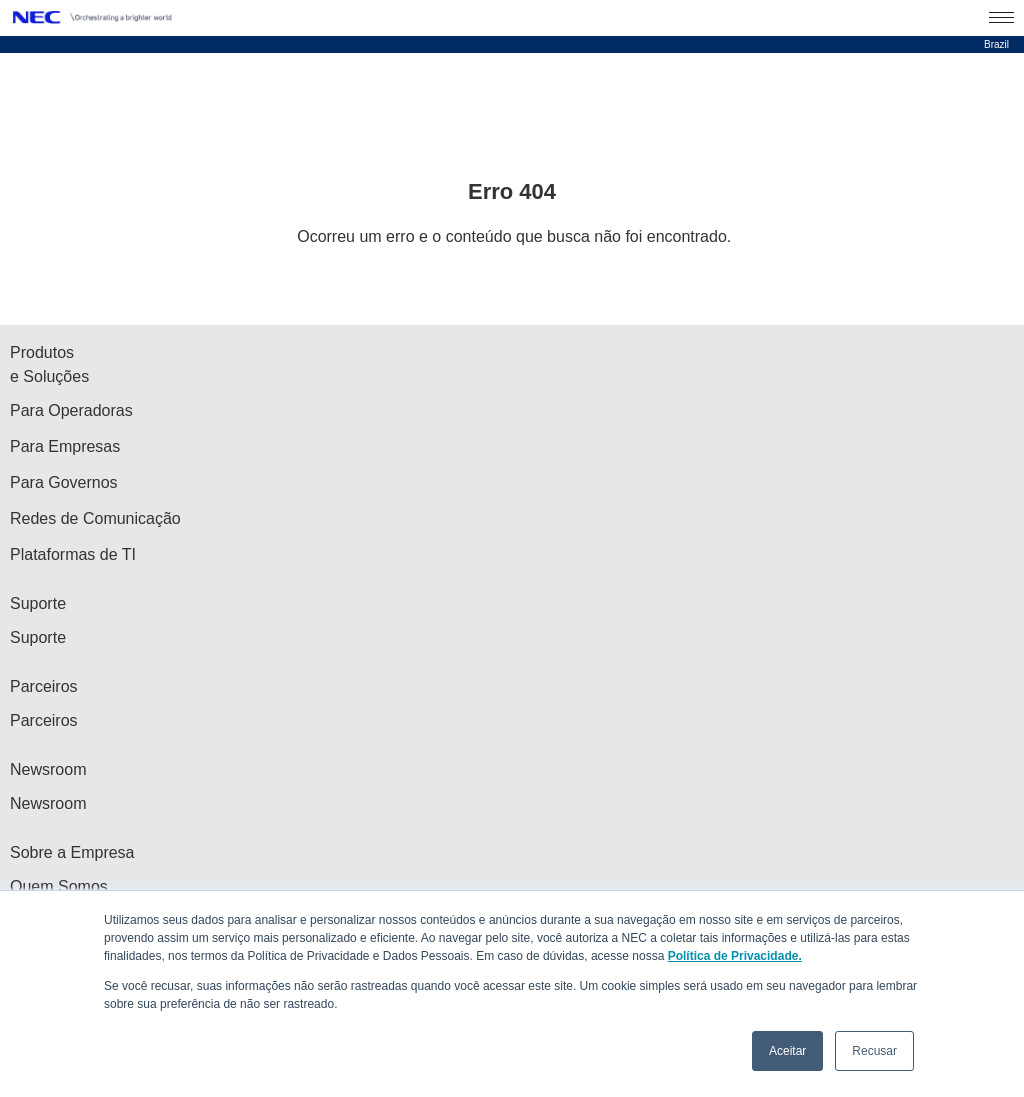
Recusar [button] (874, 1051)
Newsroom (48, 803)
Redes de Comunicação (95, 518)
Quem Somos (59, 886)
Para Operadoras (71, 410)
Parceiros (44, 720)
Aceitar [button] (787, 1051)
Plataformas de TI (73, 554)
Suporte (38, 637)
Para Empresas (65, 446)
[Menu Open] (1001, 18)
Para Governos (64, 482)
